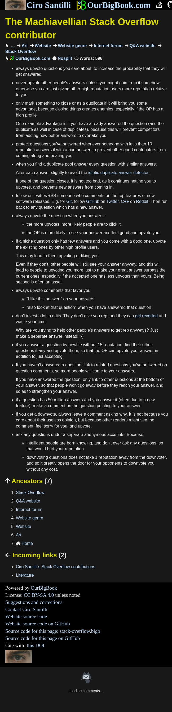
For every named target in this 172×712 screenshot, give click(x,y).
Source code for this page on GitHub (42, 638)
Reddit (142, 201)
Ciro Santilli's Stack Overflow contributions (55, 566)
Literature (25, 575)
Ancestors (28, 480)
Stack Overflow (30, 492)
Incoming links (36, 555)
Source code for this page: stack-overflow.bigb (52, 631)
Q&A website (142, 45)
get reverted (146, 316)
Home (24, 543)
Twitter (112, 201)
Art (24, 45)
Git (69, 201)
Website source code (26, 616)
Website (42, 45)
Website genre (72, 45)
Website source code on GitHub (37, 623)
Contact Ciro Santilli (26, 609)
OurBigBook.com (113, 5)
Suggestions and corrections (33, 602)
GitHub (92, 201)
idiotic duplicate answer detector (118, 172)
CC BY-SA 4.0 (39, 595)
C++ (125, 201)
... (12, 45)
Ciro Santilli (38, 5)
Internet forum (107, 45)
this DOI (36, 645)
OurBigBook (44, 588)
